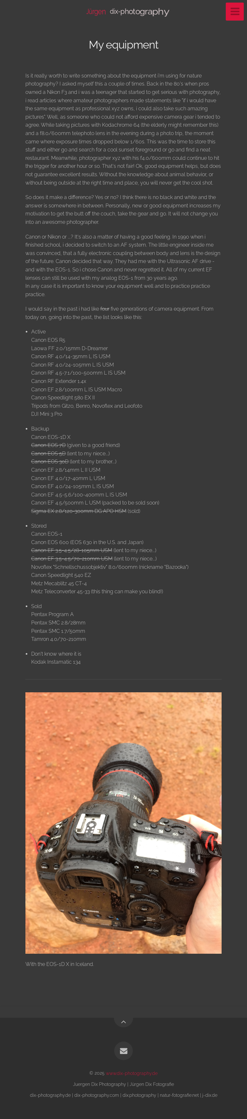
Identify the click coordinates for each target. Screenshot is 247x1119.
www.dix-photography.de (132, 1073)
